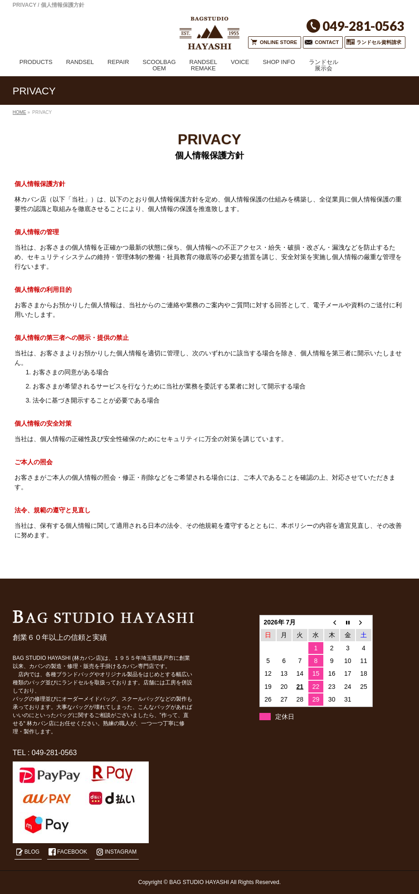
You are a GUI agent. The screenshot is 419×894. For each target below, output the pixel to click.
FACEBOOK (72, 852)
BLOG (31, 852)
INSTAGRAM (120, 852)
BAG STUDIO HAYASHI (199, 882)
